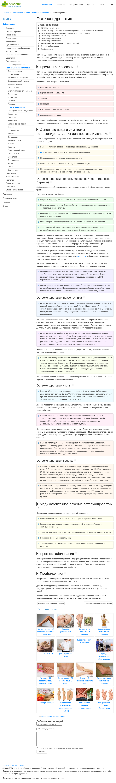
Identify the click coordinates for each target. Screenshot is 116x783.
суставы (56, 717)
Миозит (11, 144)
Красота (90, 4)
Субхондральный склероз (18, 81)
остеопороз (81, 256)
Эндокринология (13, 183)
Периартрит (13, 94)
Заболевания (47, 4)
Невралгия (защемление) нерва (98, 603)
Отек (42, 152)
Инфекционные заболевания (18, 48)
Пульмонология (12, 45)
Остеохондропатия (16, 107)
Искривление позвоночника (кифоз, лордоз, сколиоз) (65, 702)
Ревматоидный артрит (17, 150)
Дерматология (12, 38)
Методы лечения (76, 4)
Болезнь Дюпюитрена (17, 124)
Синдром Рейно (14, 154)
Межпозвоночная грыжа (18, 78)
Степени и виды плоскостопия (51, 603)
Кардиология (11, 51)
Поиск (21, 766)
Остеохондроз (13, 74)
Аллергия (10, 28)
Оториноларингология (15, 64)
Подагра (11, 147)
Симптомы (10, 187)
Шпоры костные (14, 140)
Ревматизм (12, 121)
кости (62, 717)
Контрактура (13, 170)
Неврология (11, 173)
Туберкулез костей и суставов (20, 111)
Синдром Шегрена (15, 88)
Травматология (12, 177)
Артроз (10, 163)
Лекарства (61, 4)
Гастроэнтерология (14, 32)
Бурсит (10, 167)
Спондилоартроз (15, 71)
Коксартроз (12, 157)
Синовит (11, 101)
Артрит (10, 134)
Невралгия (12, 114)
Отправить (41, 754)
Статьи (101, 4)
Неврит (11, 127)
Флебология (11, 41)
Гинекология (11, 35)
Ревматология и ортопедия (18, 68)
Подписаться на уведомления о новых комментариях (61, 751)
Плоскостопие (13, 160)
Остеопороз (13, 137)
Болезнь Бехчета (15, 84)
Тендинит (12, 104)
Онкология (10, 58)
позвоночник (46, 717)
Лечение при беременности (17, 55)
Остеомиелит (13, 130)
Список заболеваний (14, 190)
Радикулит (12, 117)
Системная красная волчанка (20, 91)
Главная (5, 766)
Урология (10, 180)
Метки (14, 766)
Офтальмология (12, 61)
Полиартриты (13, 97)
